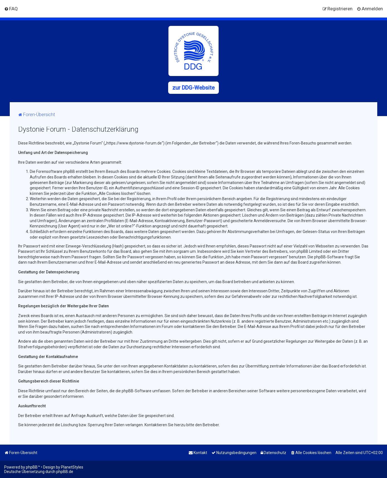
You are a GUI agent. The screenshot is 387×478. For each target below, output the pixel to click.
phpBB (32, 467)
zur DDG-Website (193, 87)
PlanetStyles (72, 467)
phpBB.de (64, 471)
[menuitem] (11, 9)
